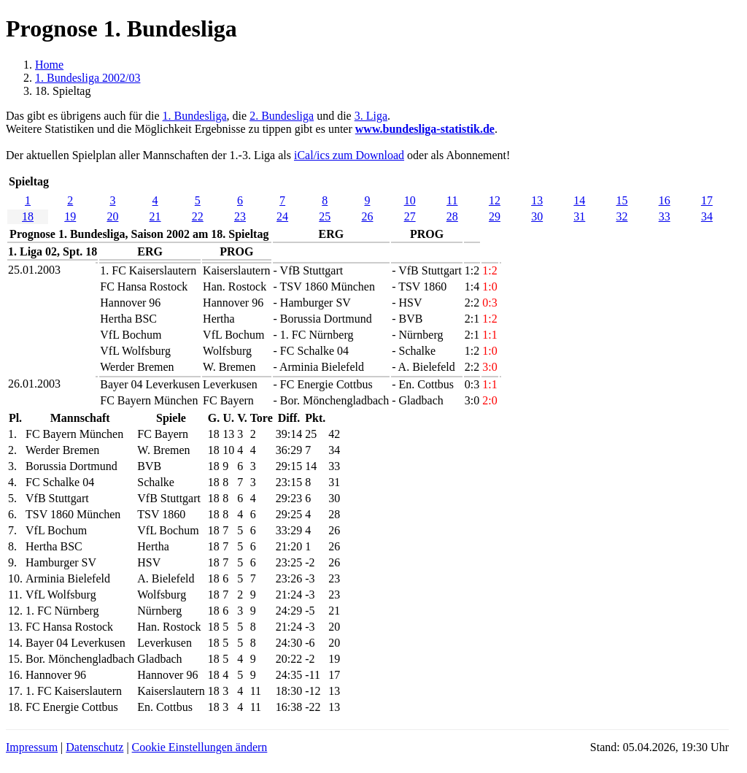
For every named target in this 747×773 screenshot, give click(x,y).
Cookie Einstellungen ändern (200, 747)
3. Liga (371, 115)
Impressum (32, 747)
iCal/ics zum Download (349, 155)
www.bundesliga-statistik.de (425, 129)
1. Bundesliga (195, 115)
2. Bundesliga (281, 115)
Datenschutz (94, 747)
